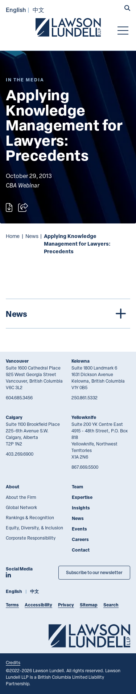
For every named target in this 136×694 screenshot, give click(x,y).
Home (13, 236)
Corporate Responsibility (30, 538)
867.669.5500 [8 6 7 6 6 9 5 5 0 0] (84, 467)
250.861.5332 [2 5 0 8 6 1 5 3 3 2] (84, 397)
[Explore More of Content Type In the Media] (25, 80)
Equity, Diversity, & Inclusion (34, 527)
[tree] (68, 313)
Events (79, 529)
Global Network (21, 507)
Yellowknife (83, 417)
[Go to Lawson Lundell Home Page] (68, 27)
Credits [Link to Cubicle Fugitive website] (13, 662)
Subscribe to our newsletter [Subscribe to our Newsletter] (94, 572)
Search (111, 605)
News (31, 236)
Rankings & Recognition (30, 517)
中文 (38, 9)
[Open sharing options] (23, 207)
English (16, 9)
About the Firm (21, 497)
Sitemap (89, 605)
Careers (80, 539)
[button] (127, 8)
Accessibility (38, 605)
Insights (81, 508)
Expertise (82, 497)
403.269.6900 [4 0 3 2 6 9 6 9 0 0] (19, 454)
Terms (12, 605)
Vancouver (17, 361)
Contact (81, 550)
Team (77, 487)
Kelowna (80, 361)
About (12, 487)
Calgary (14, 417)
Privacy (66, 605)
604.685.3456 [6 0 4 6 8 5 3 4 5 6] (19, 397)
